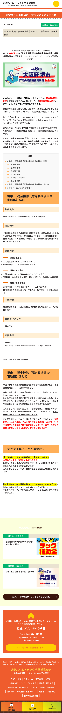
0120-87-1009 (31, 634)
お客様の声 (13, 683)
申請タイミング (19, 177)
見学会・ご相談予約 (47, 691)
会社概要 (50, 687)
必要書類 (16, 181)
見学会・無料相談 (11, 707)
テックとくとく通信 (28, 683)
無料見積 (32, 707)
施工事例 (39, 679)
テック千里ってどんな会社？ (20, 187)
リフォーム (28, 679)
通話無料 (52, 707)
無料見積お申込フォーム (26, 691)
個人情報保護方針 (31, 696)
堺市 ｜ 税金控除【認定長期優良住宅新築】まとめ (29, 184)
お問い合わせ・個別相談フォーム (31, 647)
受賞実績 (10, 691)
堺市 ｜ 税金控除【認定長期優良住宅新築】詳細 (28, 161)
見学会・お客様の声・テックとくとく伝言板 (31, 596)
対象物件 (16, 168)
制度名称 (16, 164)
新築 (19, 679)
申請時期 (16, 174)
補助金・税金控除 (46, 683)
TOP (13, 679)
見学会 (48, 679)
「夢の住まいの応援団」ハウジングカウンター (26, 687)
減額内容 (16, 171)
